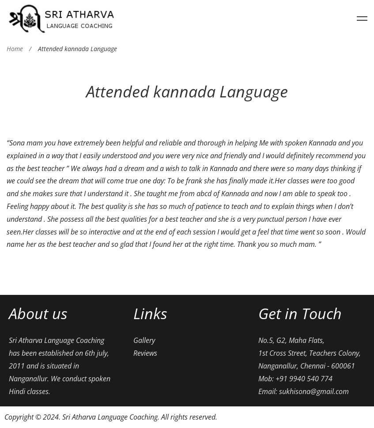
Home (15, 49)
